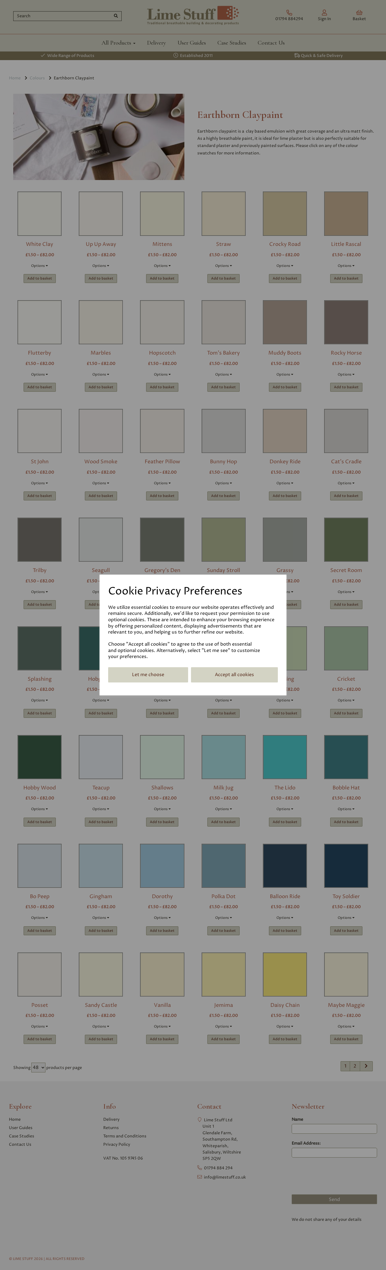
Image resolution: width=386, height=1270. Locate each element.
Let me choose (148, 675)
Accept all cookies (234, 675)
